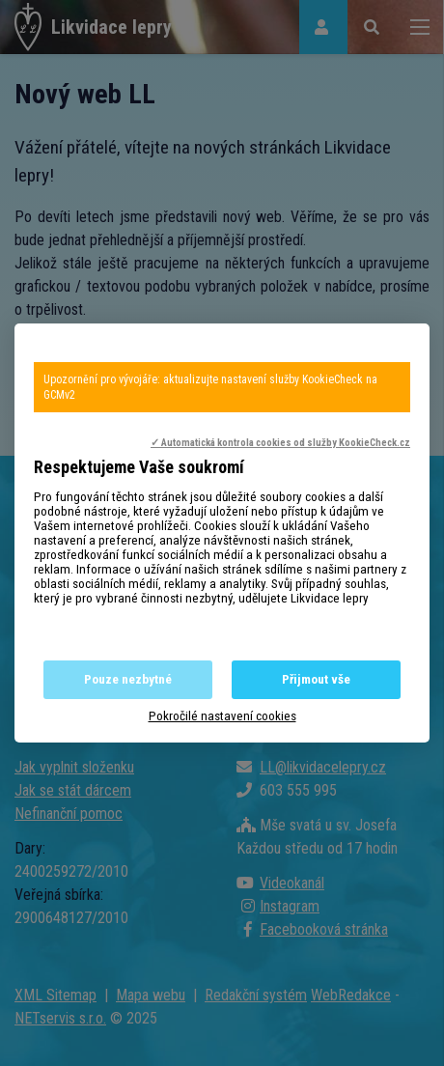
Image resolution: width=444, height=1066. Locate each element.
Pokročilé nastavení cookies (222, 716)
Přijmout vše (316, 679)
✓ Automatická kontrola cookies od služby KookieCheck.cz (280, 442)
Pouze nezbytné (128, 679)
